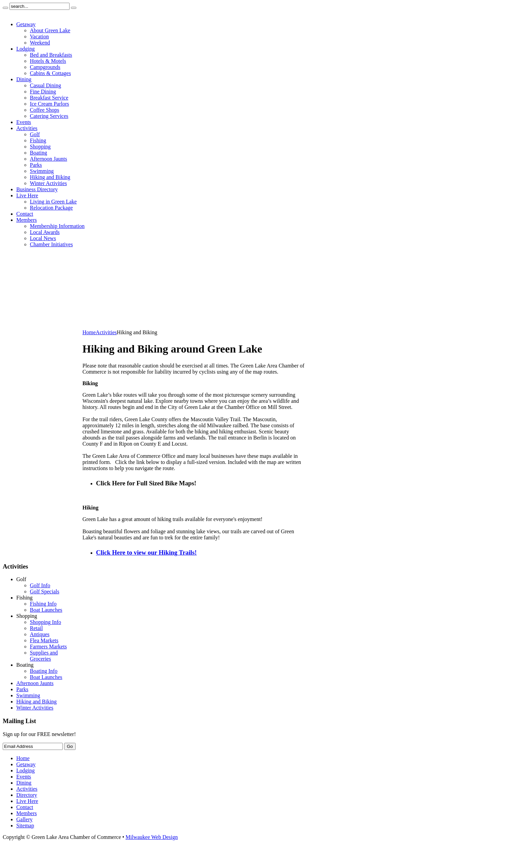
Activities (106, 332)
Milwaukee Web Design (152, 837)
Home (89, 332)
